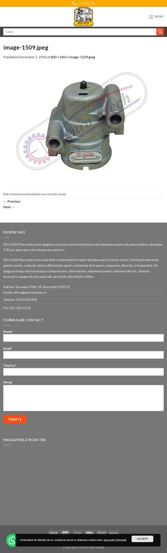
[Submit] (160, 31)
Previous (11, 201)
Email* (83, 354)
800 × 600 (58, 57)
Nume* (83, 337)
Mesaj (83, 397)
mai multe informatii (115, 540)
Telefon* (83, 371)
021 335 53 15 (20, 308)
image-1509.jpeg (82, 57)
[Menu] (156, 17)
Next (9, 207)
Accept (142, 538)
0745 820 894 (26, 299)
